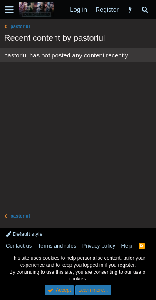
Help (127, 245)
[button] (9, 9)
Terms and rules (57, 245)
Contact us (19, 245)
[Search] (144, 9)
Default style (24, 234)
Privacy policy (98, 245)
